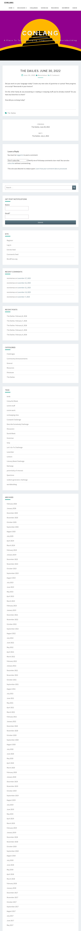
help (8, 443)
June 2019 (10, 809)
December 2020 (12, 726)
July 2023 (10, 582)
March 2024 (11, 545)
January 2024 (11, 555)
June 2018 (10, 865)
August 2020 (11, 744)
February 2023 (12, 606)
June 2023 (10, 587)
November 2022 (12, 619)
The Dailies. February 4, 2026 (17, 335)
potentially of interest (15, 470)
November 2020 (12, 731)
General (9, 363)
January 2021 (11, 721)
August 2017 (11, 911)
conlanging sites (13, 415)
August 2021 (11, 689)
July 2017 (10, 916)
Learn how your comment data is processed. (51, 169)
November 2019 (12, 786)
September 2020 (13, 740)
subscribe (11, 163)
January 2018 (11, 888)
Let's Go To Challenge (15, 447)
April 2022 (10, 652)
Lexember (10, 452)
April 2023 (10, 596)
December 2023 (12, 559)
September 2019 (13, 795)
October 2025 (11, 522)
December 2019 (12, 782)
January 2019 (11, 832)
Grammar (10, 438)
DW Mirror (65, 8)
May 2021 (10, 703)
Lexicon (9, 457)
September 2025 (13, 527)
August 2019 (11, 800)
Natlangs (10, 466)
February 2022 (12, 661)
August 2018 (11, 856)
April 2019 (10, 819)
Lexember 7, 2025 (23, 297)
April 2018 (10, 874)
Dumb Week (11, 433)
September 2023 (13, 573)
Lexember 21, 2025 (24, 288)
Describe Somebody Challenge (18, 424)
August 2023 (11, 578)
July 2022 (10, 638)
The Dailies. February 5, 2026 (17, 330)
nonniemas (42, 75)
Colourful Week (12, 401)
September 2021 (13, 684)
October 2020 (11, 735)
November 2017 (12, 897)
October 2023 (11, 568)
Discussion (21, 8)
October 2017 (11, 902)
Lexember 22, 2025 (24, 283)
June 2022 (10, 643)
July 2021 (10, 693)
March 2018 (11, 879)
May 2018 (10, 870)
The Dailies (11, 113)
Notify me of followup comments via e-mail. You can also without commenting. (38, 161)
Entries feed (11, 250)
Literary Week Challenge (15, 461)
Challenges (34, 8)
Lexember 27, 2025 (24, 278)
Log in (9, 245)
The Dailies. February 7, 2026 (17, 321)
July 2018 (10, 860)
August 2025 (11, 531)
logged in (20, 155)
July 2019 (10, 805)
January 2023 (11, 610)
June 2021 (10, 698)
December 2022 (12, 615)
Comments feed (12, 254)
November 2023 (12, 564)
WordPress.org (12, 259)
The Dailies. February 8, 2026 (17, 316)
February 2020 (12, 772)
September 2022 (13, 629)
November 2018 (12, 842)
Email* (17, 215)
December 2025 (12, 513)
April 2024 (10, 541)
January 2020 (11, 777)
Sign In (74, 8)
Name (17, 207)
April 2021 (10, 707)
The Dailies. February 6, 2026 (17, 325)
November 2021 (12, 675)
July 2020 (10, 749)
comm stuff (11, 406)
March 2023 (11, 601)
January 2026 (11, 508)
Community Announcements (17, 359)
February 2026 (12, 504)
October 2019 (11, 791)
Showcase (44, 8)
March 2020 (11, 768)
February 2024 (12, 550)
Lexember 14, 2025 (24, 292)
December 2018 (12, 837)
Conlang (8, 2)
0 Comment (55, 75)
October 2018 (11, 846)
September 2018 (13, 851)
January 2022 (11, 666)
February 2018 (12, 883)
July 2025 (10, 536)
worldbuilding (12, 484)
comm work (11, 410)
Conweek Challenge (14, 420)
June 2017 (10, 920)
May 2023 (10, 592)
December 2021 (12, 670)
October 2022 (11, 624)
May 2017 (10, 925)
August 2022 (11, 633)
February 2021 (12, 717)
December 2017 (12, 893)
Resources (55, 8)
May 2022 (10, 647)
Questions (10, 475)
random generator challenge (17, 480)
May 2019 (10, 814)
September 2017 (13, 907)
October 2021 (11, 680)
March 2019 (11, 823)
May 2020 (10, 758)
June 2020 (10, 754)
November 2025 (12, 518)
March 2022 (11, 656)
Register (10, 240)
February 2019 (12, 828)
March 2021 (11, 712)
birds (8, 396)
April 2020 (10, 763)
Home (10, 8)
